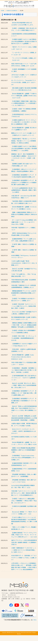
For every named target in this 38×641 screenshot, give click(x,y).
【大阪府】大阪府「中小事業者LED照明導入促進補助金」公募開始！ (23, 110)
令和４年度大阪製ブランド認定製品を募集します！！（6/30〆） (23, 363)
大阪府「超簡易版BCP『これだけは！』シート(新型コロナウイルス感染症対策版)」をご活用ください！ (23, 550)
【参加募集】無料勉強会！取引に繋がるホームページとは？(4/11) (23, 481)
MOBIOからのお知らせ (12, 10)
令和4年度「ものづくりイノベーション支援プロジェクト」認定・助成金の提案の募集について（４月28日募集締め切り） (23, 493)
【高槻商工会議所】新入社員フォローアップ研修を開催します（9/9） (23, 165)
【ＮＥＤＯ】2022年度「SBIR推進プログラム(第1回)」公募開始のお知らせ (24, 313)
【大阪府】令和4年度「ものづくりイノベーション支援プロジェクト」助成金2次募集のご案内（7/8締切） (23, 306)
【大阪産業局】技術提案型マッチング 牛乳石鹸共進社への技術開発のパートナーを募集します (23, 401)
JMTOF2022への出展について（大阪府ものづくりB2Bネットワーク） (24, 76)
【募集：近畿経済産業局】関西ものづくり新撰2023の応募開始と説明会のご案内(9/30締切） (24, 214)
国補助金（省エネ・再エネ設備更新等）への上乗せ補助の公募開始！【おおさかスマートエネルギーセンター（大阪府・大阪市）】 (23, 157)
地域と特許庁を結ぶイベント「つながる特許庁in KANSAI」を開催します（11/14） (23, 65)
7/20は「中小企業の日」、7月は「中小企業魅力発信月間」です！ (23, 275)
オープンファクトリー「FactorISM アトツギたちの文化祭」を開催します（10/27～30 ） (23, 82)
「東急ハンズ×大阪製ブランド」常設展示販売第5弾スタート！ (23, 528)
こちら (34, 620)
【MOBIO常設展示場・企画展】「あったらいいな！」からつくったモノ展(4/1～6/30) (23, 443)
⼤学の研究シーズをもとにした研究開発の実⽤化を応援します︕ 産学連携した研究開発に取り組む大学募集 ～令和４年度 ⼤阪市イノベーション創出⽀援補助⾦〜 (24, 566)
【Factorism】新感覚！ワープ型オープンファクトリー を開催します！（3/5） (24, 513)
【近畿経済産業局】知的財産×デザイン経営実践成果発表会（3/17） (23, 464)
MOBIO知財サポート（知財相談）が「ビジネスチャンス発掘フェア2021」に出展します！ (24, 558)
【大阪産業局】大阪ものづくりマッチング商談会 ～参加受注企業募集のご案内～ (23, 170)
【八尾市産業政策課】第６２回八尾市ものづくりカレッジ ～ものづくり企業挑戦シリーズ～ (23, 378)
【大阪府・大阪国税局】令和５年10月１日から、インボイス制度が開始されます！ (23, 29)
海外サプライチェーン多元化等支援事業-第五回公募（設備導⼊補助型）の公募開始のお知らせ (24, 542)
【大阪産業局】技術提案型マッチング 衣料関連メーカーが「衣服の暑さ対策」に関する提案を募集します (23, 393)
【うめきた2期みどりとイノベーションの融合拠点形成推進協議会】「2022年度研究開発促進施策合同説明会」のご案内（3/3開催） (24, 520)
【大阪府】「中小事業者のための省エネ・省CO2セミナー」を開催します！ (23, 299)
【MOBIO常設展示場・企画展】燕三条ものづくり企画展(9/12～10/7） (24, 129)
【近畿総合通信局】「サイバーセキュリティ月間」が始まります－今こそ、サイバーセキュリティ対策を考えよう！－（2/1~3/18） (24, 535)
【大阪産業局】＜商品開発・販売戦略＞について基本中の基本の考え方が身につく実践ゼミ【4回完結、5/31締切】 (23, 370)
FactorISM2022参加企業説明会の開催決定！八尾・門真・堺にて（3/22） (23, 486)
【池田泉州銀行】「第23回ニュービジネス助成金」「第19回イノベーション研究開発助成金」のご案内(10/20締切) (23, 141)
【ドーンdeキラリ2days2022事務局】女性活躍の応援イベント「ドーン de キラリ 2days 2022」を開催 (23, 222)
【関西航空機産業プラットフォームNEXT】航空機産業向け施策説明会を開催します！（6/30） (24, 293)
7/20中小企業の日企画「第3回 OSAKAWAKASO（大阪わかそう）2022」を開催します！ (24, 263)
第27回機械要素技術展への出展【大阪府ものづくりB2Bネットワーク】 (23, 318)
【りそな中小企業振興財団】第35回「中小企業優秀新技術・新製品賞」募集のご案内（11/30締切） (23, 190)
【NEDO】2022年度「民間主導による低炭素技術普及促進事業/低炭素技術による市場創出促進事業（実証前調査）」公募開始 (24, 418)
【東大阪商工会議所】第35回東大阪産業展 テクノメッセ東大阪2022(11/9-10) (23, 89)
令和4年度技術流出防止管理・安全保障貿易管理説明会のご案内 (23, 281)
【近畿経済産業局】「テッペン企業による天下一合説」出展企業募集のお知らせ (23, 240)
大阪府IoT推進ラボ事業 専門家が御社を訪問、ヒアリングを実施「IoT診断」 (24, 424)
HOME (2, 10)
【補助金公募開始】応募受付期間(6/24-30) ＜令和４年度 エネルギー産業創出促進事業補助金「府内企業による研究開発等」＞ (23, 325)
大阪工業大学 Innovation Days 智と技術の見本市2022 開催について (23, 197)
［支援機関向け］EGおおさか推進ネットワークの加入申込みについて (24, 345)
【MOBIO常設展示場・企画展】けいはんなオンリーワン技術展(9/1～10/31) (24, 208)
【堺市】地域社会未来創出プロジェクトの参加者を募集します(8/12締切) (23, 234)
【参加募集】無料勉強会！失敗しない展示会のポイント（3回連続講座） (23, 475)
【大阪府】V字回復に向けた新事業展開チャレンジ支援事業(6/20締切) (23, 331)
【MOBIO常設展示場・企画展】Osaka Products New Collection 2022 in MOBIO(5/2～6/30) (22, 357)
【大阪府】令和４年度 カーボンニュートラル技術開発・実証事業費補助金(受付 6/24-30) (23, 338)
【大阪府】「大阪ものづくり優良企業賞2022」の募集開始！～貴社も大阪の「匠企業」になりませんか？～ (24, 501)
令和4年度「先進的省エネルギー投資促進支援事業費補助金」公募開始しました (23, 286)
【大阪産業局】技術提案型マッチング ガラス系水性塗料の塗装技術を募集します (23, 176)
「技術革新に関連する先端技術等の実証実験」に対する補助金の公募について (23, 202)
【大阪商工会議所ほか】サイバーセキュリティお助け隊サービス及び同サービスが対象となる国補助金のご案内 (23, 122)
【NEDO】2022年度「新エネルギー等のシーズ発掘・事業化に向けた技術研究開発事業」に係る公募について (23, 385)
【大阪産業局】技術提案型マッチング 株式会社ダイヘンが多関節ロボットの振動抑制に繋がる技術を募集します (23, 182)
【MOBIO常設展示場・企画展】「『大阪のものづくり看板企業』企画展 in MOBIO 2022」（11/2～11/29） (24, 96)
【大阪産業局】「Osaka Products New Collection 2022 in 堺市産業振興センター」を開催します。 (24, 458)
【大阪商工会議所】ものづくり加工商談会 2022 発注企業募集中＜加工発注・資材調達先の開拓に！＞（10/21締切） (24, 148)
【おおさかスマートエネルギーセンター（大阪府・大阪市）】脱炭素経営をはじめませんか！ (23, 431)
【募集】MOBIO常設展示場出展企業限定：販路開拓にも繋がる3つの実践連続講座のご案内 (24, 450)
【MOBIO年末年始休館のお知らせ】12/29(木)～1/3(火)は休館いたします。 (22, 24)
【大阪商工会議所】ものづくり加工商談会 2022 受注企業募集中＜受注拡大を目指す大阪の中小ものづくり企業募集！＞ (24, 41)
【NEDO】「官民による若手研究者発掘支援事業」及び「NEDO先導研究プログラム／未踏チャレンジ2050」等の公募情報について (24, 409)
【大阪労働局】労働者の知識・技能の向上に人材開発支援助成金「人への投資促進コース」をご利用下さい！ (23, 103)
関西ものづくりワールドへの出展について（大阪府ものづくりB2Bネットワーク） (23, 134)
